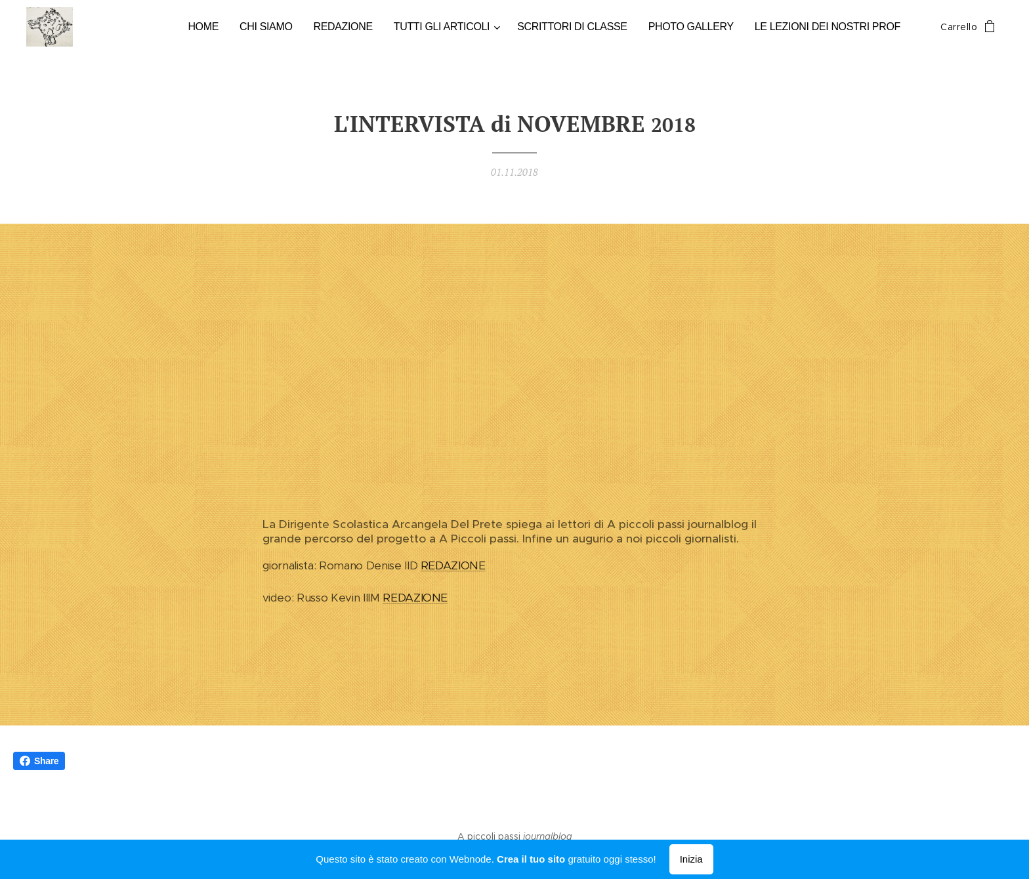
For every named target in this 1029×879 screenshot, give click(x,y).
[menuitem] (221, 26)
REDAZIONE (453, 566)
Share (39, 761)
